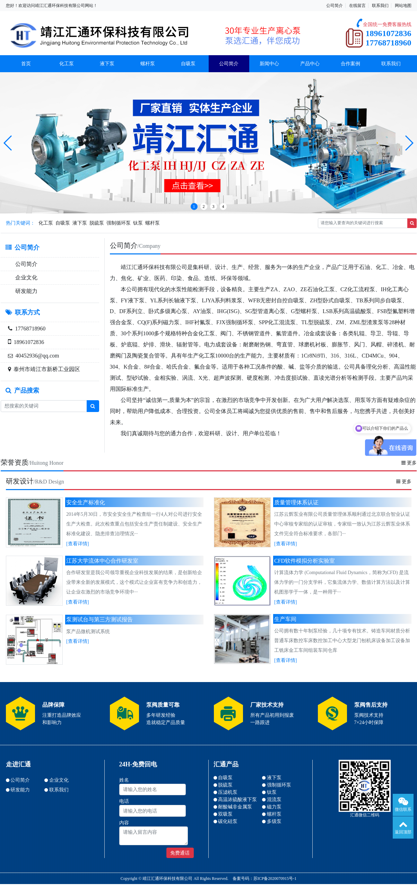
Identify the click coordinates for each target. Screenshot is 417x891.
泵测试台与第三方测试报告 (99, 619)
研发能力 (26, 291)
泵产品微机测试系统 (88, 631)
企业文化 (26, 277)
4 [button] (223, 206)
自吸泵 (188, 63)
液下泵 (107, 63)
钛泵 (138, 223)
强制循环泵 (118, 223)
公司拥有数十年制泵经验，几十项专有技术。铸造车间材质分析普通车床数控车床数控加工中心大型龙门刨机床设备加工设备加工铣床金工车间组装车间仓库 (342, 640)
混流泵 (271, 799)
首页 (26, 63)
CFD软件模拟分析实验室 (304, 561)
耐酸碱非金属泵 (233, 806)
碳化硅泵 (226, 821)
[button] (8, 143)
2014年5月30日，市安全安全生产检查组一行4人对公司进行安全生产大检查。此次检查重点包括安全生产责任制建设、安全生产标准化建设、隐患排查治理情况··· (134, 524)
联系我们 (380, 5)
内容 (124, 822)
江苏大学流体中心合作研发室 (102, 561)
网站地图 (403, 5)
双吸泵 (223, 814)
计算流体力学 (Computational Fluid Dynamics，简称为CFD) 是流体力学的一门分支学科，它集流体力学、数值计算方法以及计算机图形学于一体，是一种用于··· (342, 582)
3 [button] (213, 206)
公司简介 (334, 5)
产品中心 (310, 63)
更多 (409, 462)
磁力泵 (271, 806)
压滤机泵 (226, 792)
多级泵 (271, 821)
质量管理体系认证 (296, 502)
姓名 (124, 780)
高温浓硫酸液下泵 (235, 799)
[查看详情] (77, 543)
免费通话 (180, 853)
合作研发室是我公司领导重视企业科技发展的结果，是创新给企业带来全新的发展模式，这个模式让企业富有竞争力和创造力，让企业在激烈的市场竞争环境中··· (134, 582)
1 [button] (194, 206)
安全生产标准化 (85, 502)
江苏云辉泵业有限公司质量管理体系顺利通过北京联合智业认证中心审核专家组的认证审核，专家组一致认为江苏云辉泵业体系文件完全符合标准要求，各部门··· (342, 524)
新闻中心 (269, 63)
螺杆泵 (147, 63)
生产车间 (285, 619)
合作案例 (350, 63)
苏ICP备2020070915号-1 (275, 878)
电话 (124, 801)
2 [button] (204, 206)
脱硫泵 (96, 223)
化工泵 (66, 63)
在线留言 (357, 5)
